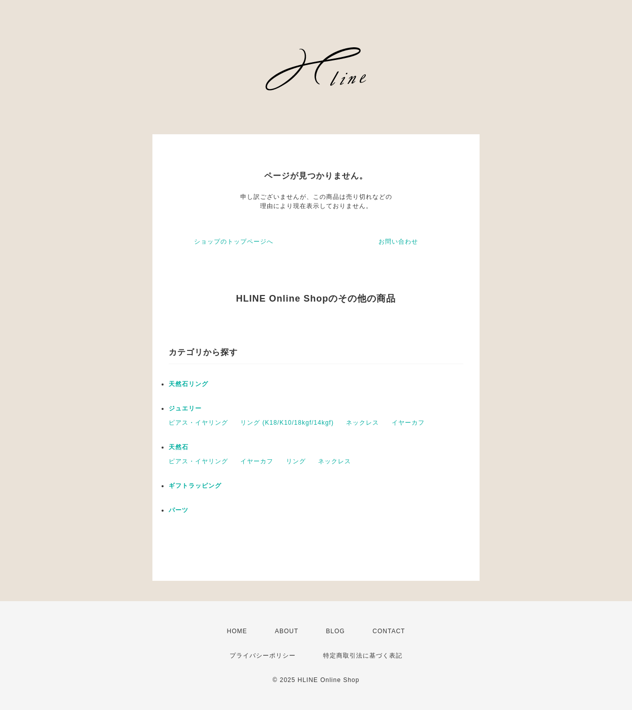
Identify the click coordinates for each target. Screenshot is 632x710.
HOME (237, 631)
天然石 (178, 447)
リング (296, 461)
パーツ (178, 510)
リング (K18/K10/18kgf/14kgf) (287, 422)
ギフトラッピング (195, 485)
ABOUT (286, 631)
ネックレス (362, 422)
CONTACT (388, 631)
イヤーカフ (408, 422)
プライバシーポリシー (263, 655)
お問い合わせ (398, 241)
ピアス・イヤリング (198, 422)
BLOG (335, 631)
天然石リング (188, 384)
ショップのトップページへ (233, 241)
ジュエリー (185, 408)
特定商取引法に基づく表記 (362, 655)
